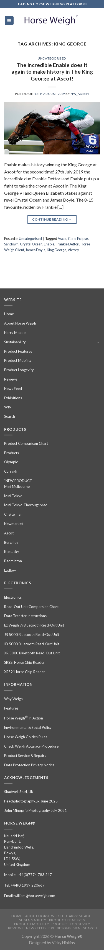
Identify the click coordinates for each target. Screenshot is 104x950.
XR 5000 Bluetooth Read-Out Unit (32, 653)
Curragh (10, 471)
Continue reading (52, 219)
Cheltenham (14, 514)
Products (11, 453)
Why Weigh (13, 699)
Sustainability (15, 342)
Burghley (11, 542)
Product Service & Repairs (25, 755)
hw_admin (80, 93)
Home (9, 314)
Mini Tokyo (13, 496)
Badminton (13, 561)
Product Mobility (18, 360)
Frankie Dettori (67, 244)
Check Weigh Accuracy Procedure (31, 746)
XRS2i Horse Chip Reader (24, 672)
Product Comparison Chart (26, 443)
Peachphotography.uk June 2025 (31, 801)
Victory (73, 250)
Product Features (18, 351)
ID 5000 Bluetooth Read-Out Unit (31, 644)
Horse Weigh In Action (23, 717)
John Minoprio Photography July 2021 (35, 810)
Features (11, 708)
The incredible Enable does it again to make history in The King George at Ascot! (52, 72)
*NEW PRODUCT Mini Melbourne (18, 483)
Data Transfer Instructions (25, 616)
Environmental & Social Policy (28, 727)
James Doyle (35, 250)
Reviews (10, 379)
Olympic (11, 462)
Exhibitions (13, 398)
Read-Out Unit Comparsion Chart (31, 606)
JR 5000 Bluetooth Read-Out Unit (31, 634)
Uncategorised (52, 58)
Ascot (62, 238)
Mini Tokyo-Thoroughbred (25, 505)
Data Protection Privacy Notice (29, 765)
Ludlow (10, 570)
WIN (7, 407)
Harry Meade (15, 332)
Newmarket (13, 523)
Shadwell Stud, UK (18, 792)
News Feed (13, 388)
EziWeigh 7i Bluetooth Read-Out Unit (34, 625)
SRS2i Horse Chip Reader (24, 662)
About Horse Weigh (20, 323)
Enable (49, 244)
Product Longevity (19, 370)
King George (56, 250)
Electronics (13, 597)
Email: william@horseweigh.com (29, 895)
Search (9, 416)
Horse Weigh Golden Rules (25, 737)
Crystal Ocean (31, 244)
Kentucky (11, 551)
